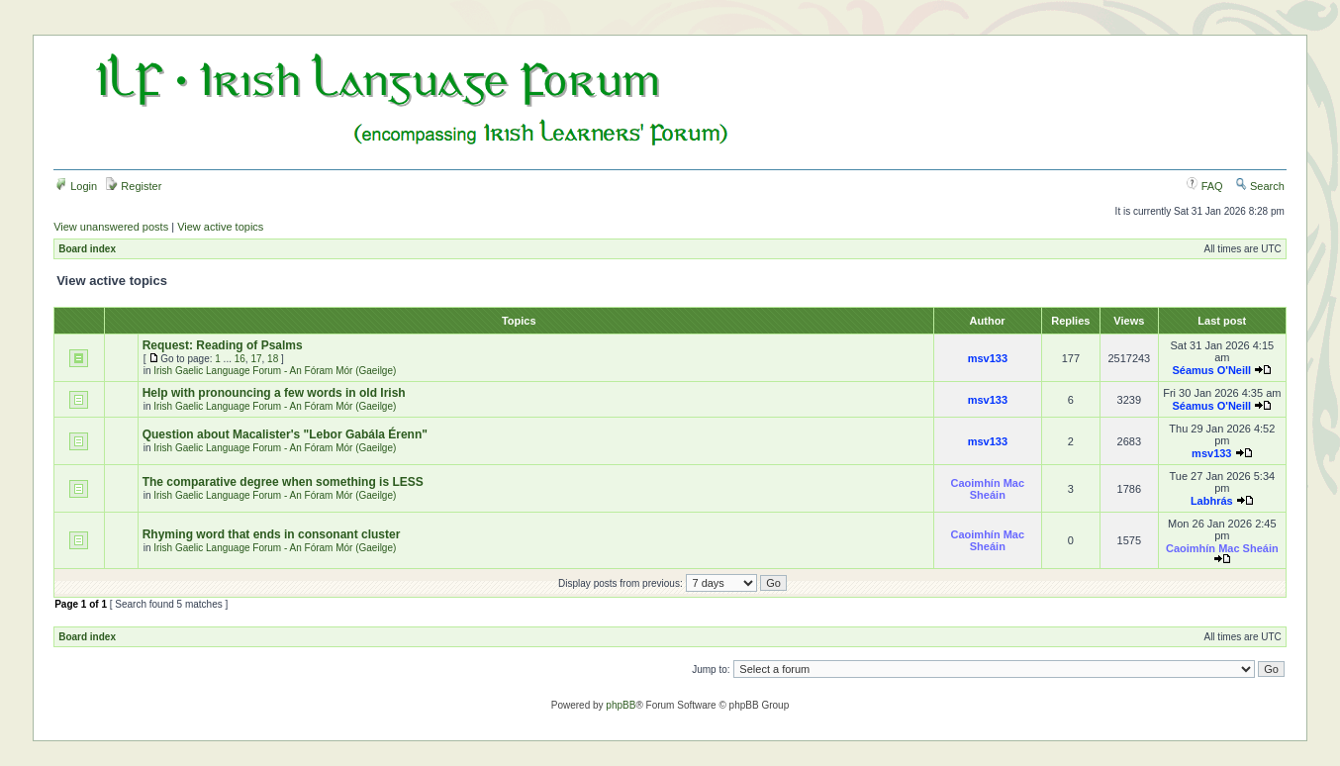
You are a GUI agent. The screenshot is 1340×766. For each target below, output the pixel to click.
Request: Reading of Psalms (223, 345)
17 (255, 358)
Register (133, 186)
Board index (87, 248)
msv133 (987, 358)
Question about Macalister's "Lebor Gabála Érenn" (285, 434)
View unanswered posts (110, 227)
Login (76, 186)
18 (272, 358)
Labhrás (1212, 501)
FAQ (1205, 186)
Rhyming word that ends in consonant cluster (272, 534)
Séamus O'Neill (1211, 370)
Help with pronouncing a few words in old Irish (274, 393)
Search (1260, 186)
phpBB (620, 705)
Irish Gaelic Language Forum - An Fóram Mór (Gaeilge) (274, 370)
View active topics (220, 227)
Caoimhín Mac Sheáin (988, 489)
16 (240, 358)
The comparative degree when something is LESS (283, 482)
